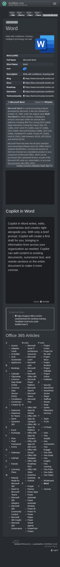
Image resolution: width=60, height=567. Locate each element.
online (29, 14)
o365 (12, 14)
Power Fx (32, 511)
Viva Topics (48, 475)
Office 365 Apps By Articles (32, 410)
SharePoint (48, 388)
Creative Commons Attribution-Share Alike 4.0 (34, 166)
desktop (20, 14)
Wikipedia (48, 102)
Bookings (15, 368)
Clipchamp (16, 376)
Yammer (47, 489)
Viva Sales (48, 472)
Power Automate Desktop (32, 503)
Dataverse (15, 410)
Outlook (31, 481)
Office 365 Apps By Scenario (32, 436)
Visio (46, 433)
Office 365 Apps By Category (32, 419)
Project (31, 531)
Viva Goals (48, 455)
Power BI (32, 509)
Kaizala (14, 464)
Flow (13, 438)
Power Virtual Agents (31, 523)
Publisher (48, 379)
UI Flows (47, 427)
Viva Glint (48, 452)
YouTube (46, 302)
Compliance (16, 399)
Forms (14, 447)
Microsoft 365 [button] (12, 22)
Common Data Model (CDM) (16, 382)
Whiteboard (49, 481)
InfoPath (15, 458)
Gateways (15, 452)
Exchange (15, 433)
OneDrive (32, 475)
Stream (47, 402)
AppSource (16, 362)
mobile (38, 14)
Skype (46, 396)
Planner (31, 489)
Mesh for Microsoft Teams (15, 492)
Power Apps (33, 492)
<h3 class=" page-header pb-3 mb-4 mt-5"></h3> (30, 187)
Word (46, 483)
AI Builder (15, 354)
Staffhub (47, 399)
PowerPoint (33, 528)
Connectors (16, 402)
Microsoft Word (17, 102)
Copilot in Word (20, 211)
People (31, 486)
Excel (13, 430)
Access (14, 345)
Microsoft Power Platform (32, 382)
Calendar (15, 374)
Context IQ (16, 405)
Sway (46, 405)
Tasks (46, 419)
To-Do (46, 421)
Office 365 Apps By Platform (32, 427)
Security (47, 385)
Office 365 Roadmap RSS (32, 464)
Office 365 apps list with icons (32, 444)
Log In (54, 550)
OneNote (31, 478)
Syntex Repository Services (48, 410)
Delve (13, 419)
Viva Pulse (48, 469)
